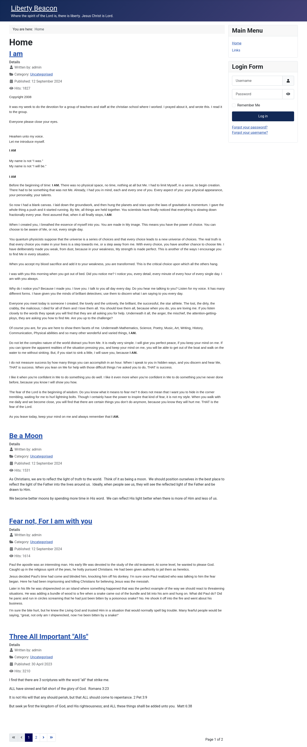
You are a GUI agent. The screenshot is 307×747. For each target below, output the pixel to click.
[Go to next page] (43, 737)
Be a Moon (26, 436)
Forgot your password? (249, 127)
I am (16, 53)
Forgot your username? (250, 132)
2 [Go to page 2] (36, 737)
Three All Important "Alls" (48, 636)
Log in (263, 116)
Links (236, 50)
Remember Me (248, 105)
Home (236, 43)
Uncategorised (41, 74)
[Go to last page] (51, 737)
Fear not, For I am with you (50, 521)
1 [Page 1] (29, 737)
